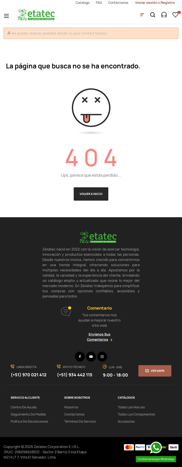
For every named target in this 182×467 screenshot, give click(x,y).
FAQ (99, 2)
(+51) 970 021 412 (28, 374)
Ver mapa (157, 371)
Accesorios (126, 421)
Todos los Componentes (136, 414)
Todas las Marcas (131, 407)
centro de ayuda (23, 407)
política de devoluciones (29, 421)
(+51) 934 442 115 (74, 374)
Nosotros (71, 407)
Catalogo (83, 2)
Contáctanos (118, 2)
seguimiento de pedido (28, 414)
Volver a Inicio (91, 194)
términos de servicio (80, 421)
